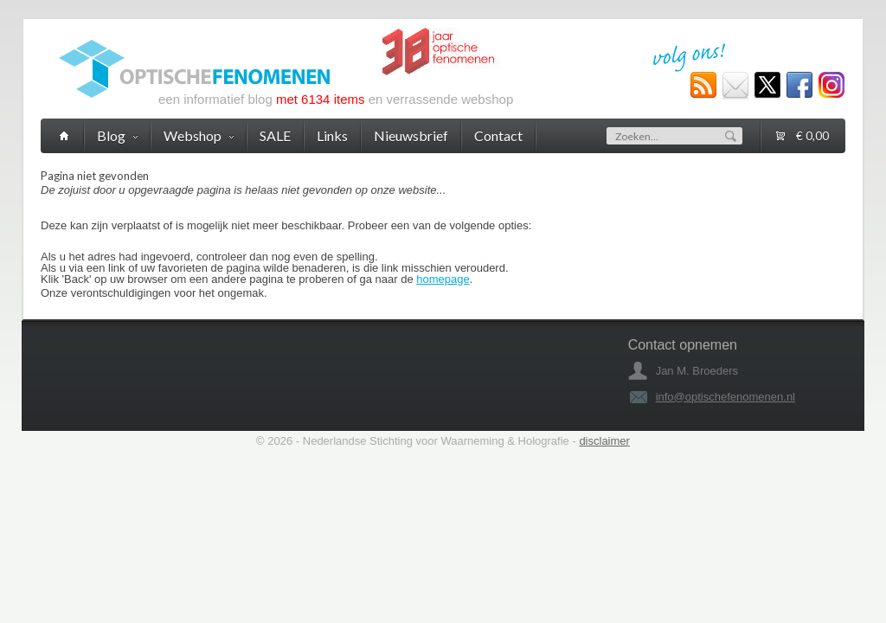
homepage (442, 279)
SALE (275, 135)
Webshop (199, 135)
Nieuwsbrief (411, 135)
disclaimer (604, 440)
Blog (117, 135)
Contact (498, 135)
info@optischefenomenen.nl (725, 396)
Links (332, 135)
